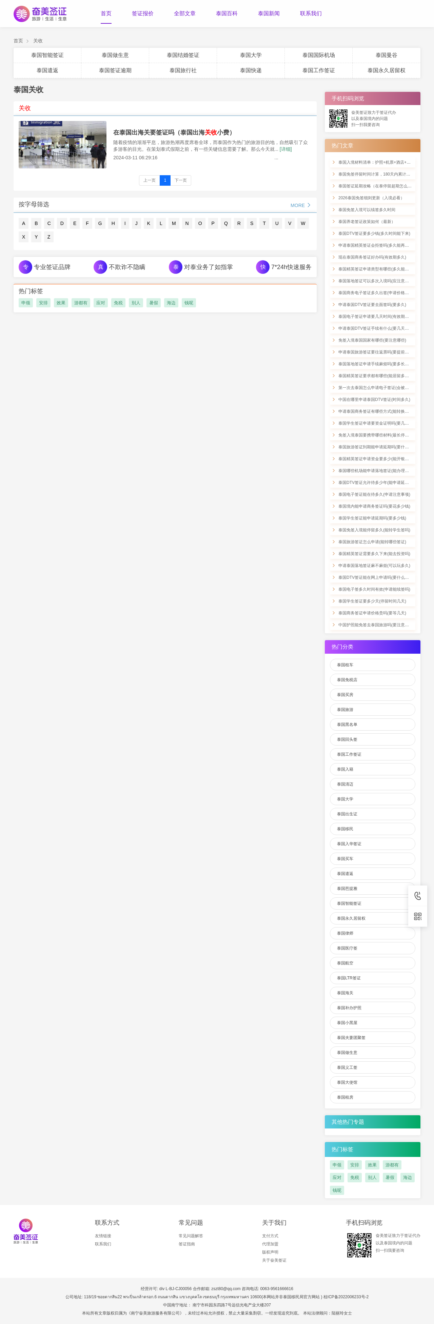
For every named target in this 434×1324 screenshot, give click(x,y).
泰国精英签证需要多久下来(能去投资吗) (374, 553)
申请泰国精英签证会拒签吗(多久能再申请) (376, 245)
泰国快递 (251, 70)
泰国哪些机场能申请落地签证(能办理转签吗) (378, 470)
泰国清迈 (345, 784)
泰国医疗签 (347, 948)
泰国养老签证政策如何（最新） (366, 221)
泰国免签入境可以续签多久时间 (366, 209)
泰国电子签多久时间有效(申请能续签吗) (374, 589)
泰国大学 (251, 55)
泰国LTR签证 (349, 978)
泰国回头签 (347, 739)
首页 (106, 13)
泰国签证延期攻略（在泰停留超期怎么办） (377, 186)
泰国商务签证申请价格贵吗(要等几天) (372, 613)
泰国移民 (345, 829)
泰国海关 (345, 993)
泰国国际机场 (318, 55)
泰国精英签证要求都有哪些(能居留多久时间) (378, 375)
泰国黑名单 (347, 724)
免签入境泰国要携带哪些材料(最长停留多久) (378, 435)
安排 (43, 302)
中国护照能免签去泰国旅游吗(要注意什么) (376, 625)
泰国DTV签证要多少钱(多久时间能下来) (374, 233)
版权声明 (270, 1252)
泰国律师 (345, 933)
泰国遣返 (47, 70)
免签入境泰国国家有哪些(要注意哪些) (372, 340)
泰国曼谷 (386, 55)
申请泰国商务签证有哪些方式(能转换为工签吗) (380, 411)
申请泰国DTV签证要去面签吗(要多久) (372, 304)
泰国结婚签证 (183, 55)
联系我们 (311, 13)
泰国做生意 (115, 55)
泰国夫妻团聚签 (351, 1037)
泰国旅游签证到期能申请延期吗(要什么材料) (378, 447)
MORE (301, 205)
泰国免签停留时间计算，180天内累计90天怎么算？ (384, 174)
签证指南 (187, 1244)
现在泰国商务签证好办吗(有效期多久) (372, 257)
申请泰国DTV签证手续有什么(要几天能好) (376, 328)
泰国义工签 (347, 1067)
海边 (171, 302)
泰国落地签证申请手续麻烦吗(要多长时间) (376, 364)
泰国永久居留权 (387, 70)
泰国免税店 (347, 679)
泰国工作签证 (318, 70)
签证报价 (143, 13)
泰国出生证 (347, 814)
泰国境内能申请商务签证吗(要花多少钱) (374, 506)
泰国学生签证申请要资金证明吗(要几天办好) (378, 423)
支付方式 (270, 1236)
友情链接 (103, 1236)
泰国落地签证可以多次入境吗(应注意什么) (376, 281)
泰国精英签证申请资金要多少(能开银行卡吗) (378, 458)
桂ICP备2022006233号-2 (346, 1297)
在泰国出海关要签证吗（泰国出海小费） (174, 132)
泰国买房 (345, 694)
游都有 (80, 302)
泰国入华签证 (349, 843)
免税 (118, 302)
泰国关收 (28, 89)
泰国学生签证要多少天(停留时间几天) (372, 601)
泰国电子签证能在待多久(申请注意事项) (374, 494)
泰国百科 (227, 13)
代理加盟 (270, 1244)
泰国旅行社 (183, 70)
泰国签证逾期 (115, 70)
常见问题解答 (191, 1236)
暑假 (153, 302)
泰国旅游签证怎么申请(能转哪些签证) (372, 541)
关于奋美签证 (274, 1260)
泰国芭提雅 (347, 888)
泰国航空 (345, 963)
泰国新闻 (269, 13)
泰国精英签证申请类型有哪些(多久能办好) (376, 269)
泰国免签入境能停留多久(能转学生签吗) (374, 530)
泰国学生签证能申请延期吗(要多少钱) (372, 518)
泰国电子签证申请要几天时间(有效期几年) (376, 316)
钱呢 (188, 302)
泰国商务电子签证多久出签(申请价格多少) (376, 292)
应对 (100, 302)
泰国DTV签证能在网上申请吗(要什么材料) (376, 577)
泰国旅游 (345, 709)
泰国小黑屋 (347, 1022)
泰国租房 (345, 1097)
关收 (38, 40)
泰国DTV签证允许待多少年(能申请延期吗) (376, 482)
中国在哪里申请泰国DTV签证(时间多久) (374, 399)
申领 (25, 302)
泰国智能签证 (47, 55)
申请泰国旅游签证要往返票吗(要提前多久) (376, 352)
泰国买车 (345, 858)
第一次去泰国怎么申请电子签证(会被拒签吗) (378, 387)
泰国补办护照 (349, 1007)
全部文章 (185, 13)
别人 (136, 302)
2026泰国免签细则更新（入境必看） (371, 198)
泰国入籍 (345, 769)
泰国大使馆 (347, 1082)
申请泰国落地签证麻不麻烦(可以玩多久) (374, 565)
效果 (61, 302)
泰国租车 (345, 665)
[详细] (286, 149)
